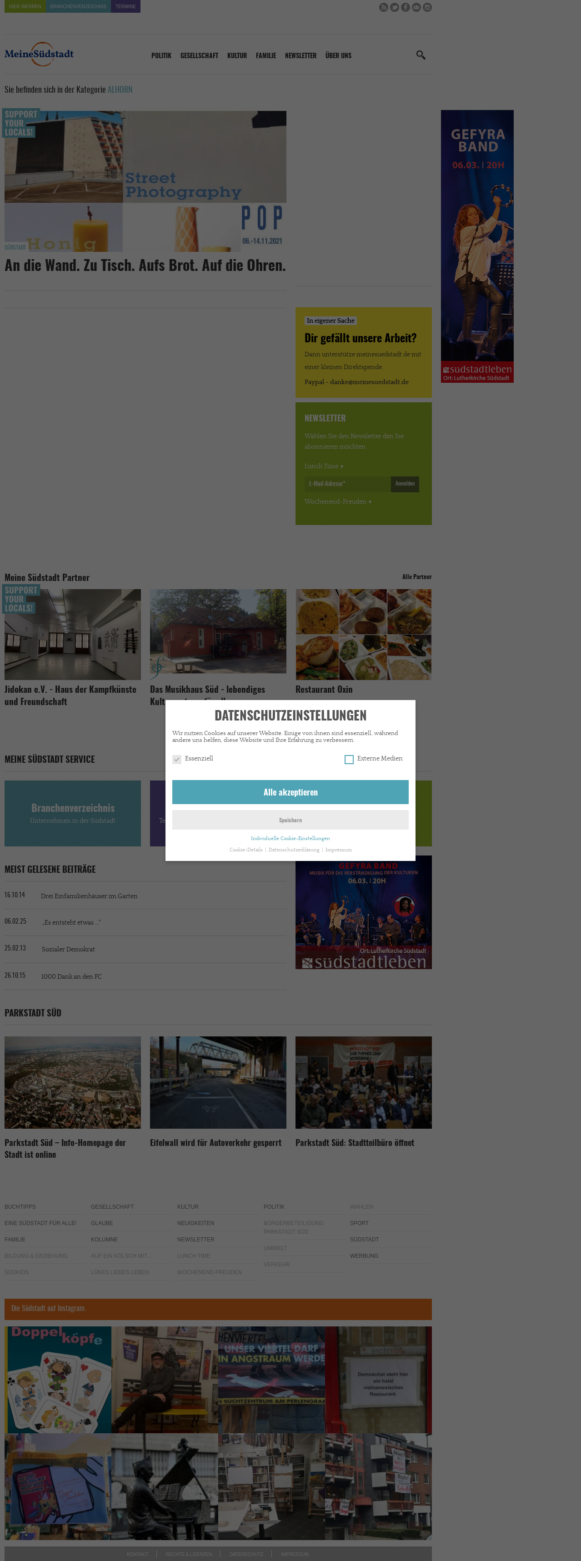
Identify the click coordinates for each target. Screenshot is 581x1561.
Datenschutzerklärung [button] (295, 849)
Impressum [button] (339, 849)
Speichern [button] (290, 820)
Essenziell (192, 758)
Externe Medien (374, 758)
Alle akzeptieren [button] (291, 793)
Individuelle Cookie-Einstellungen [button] (290, 838)
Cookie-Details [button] (247, 849)
